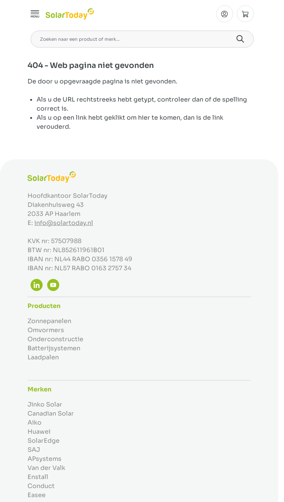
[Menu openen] (35, 13)
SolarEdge (44, 441)
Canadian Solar (51, 413)
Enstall (38, 477)
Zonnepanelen (49, 321)
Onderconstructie (55, 339)
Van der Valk (46, 468)
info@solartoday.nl (63, 223)
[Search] (240, 38)
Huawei (39, 432)
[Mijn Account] (224, 13)
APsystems (44, 459)
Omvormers (46, 330)
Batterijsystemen (54, 348)
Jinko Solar (45, 404)
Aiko (34, 423)
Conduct (41, 486)
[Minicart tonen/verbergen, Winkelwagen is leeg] (245, 13)
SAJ (34, 450)
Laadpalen (43, 357)
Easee (37, 495)
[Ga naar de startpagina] (70, 14)
